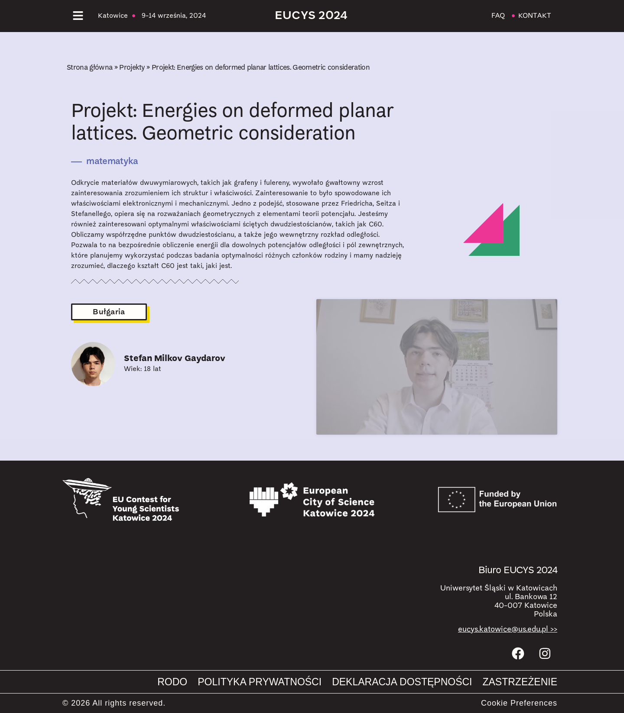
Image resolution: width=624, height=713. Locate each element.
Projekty (132, 67)
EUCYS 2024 (311, 16)
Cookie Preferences (519, 703)
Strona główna (89, 67)
